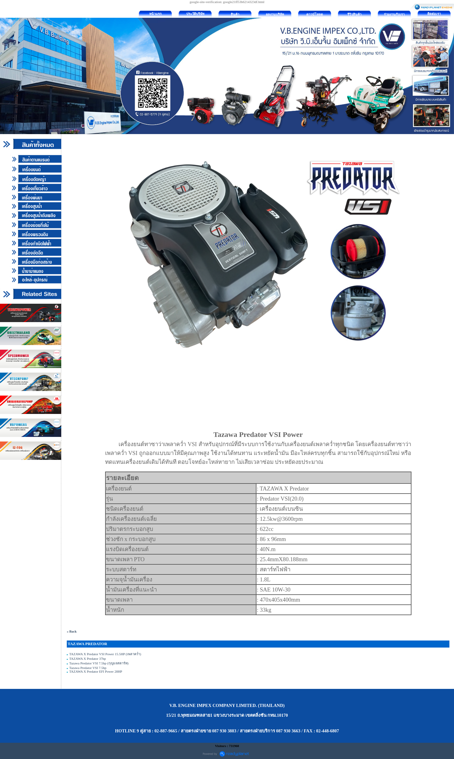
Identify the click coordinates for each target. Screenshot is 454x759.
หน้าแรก (155, 14)
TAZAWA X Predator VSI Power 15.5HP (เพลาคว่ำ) (105, 654)
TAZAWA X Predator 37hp (87, 658)
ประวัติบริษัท (195, 14)
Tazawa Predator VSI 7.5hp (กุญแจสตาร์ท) (98, 663)
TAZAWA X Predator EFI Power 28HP (95, 671)
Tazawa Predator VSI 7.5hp (87, 668)
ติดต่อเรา (434, 14)
